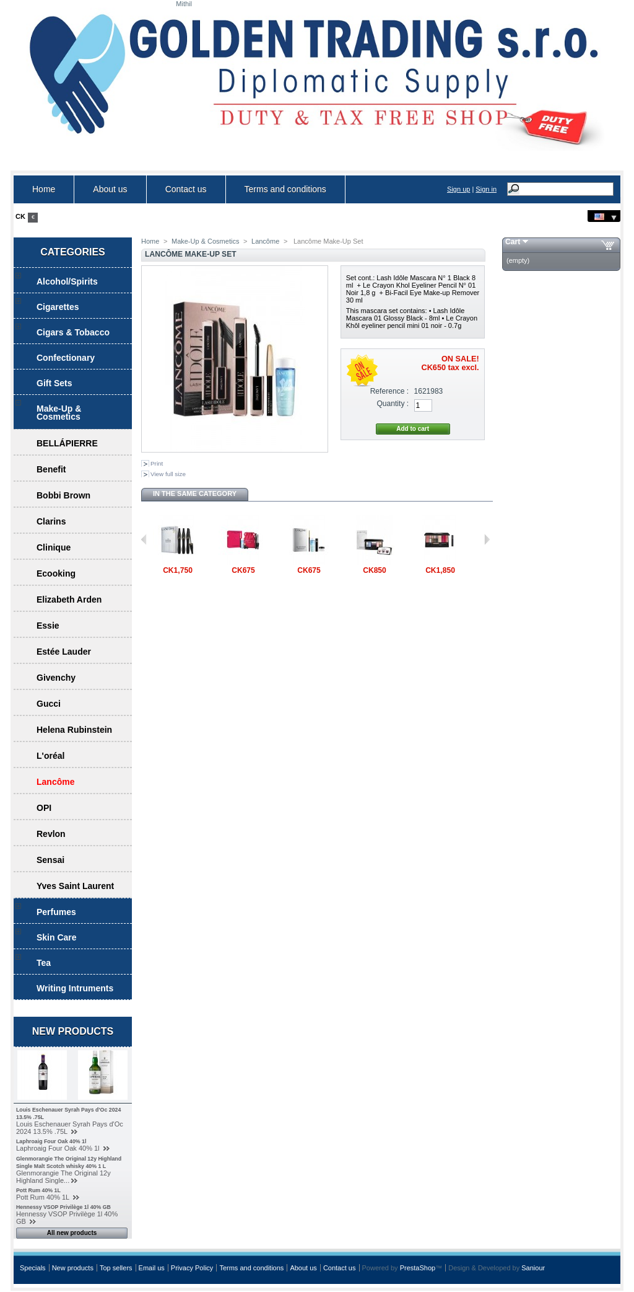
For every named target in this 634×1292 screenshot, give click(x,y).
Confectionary (66, 358)
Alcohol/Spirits (67, 281)
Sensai (50, 860)
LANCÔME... (374, 578)
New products (73, 1031)
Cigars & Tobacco (73, 332)
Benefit (51, 469)
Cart (512, 241)
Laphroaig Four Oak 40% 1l (51, 1141)
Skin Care (57, 937)
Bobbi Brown (63, 495)
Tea (44, 963)
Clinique (54, 547)
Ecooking (56, 573)
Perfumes (56, 912)
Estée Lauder (64, 652)
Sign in (486, 189)
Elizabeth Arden (69, 599)
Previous (144, 539)
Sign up (458, 189)
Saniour (533, 1268)
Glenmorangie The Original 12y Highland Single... (63, 1176)
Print (156, 463)
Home (43, 189)
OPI (44, 808)
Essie (48, 626)
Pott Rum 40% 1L (38, 1190)
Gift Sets (54, 383)
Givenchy (56, 678)
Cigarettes (58, 307)
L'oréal (50, 756)
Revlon (51, 834)
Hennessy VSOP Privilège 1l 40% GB (63, 1207)
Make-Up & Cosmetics (59, 413)
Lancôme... (177, 578)
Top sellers (116, 1268)
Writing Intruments (75, 988)
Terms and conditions (285, 189)
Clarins (51, 521)
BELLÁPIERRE (67, 443)
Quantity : (392, 403)
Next (487, 539)
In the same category (195, 493)
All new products (72, 1232)
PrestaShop (417, 1268)
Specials (33, 1268)
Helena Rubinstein (74, 730)
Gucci (49, 704)
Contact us (186, 189)
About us (110, 189)
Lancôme (55, 782)
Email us (152, 1268)
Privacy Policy (192, 1268)
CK (20, 216)
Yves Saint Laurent (75, 886)
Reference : (389, 391)
